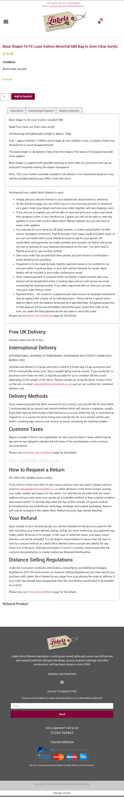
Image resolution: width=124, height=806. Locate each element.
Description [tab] (17, 110)
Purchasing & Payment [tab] (41, 110)
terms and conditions (40, 315)
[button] (6, 22)
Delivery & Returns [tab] (69, 110)
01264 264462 (73, 3)
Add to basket (23, 96)
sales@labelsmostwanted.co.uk (52, 384)
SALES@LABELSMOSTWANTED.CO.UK (66, 6)
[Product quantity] (5, 97)
